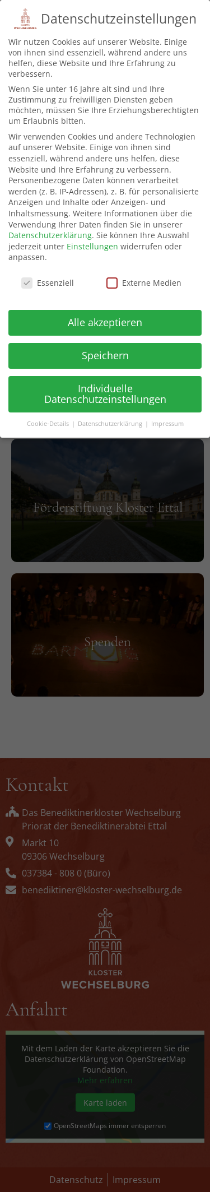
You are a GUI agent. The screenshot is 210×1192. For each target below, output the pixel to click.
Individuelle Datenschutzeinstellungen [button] (105, 385)
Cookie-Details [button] (49, 415)
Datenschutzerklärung (50, 226)
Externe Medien (143, 273)
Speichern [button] (105, 346)
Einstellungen (92, 237)
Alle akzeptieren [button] (105, 313)
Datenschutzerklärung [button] (111, 415)
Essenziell (47, 273)
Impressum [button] (167, 415)
